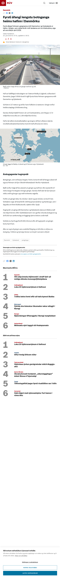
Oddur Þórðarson (8, 34)
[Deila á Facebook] (7, 13)
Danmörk (6, 10)
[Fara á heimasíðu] (8, 3)
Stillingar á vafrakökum (30, 562)
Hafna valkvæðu (30, 568)
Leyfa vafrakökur (30, 573)
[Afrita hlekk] (4, 13)
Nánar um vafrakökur (21, 556)
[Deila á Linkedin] (12, 13)
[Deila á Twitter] (9, 13)
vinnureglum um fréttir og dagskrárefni (30, 254)
